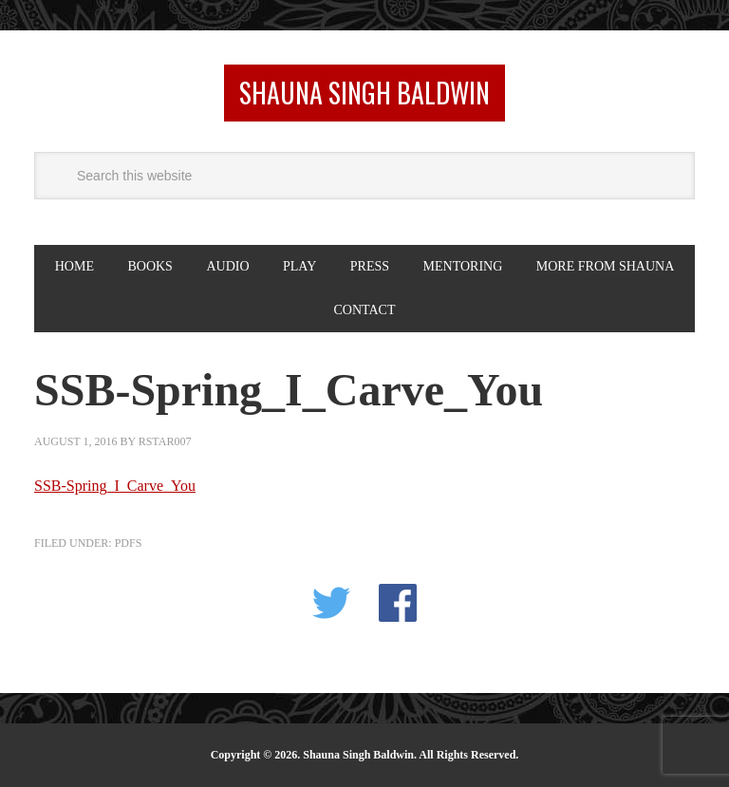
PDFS (128, 543)
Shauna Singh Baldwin (364, 92)
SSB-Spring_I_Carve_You (115, 486)
